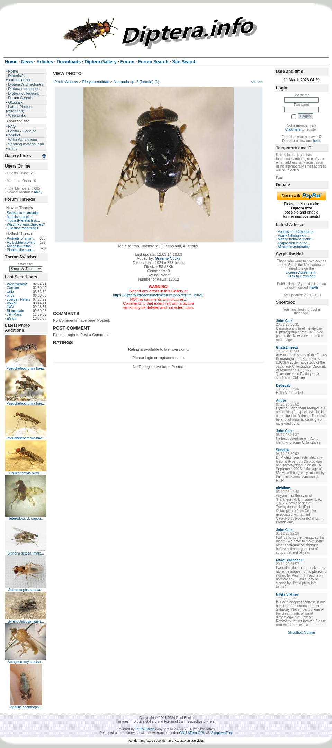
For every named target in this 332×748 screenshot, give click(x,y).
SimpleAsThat (222, 733)
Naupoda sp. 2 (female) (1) (136, 81)
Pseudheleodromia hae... (25, 368)
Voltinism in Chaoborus (295, 232)
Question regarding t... (24, 228)
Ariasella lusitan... (20, 246)
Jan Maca (14, 314)
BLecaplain (15, 311)
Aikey (38, 192)
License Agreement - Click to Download (301, 274)
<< (253, 81)
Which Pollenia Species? (26, 224)
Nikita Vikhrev (287, 594)
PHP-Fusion (145, 729)
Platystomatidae (95, 81)
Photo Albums (66, 81)
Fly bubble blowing (21, 242)
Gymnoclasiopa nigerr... (25, 621)
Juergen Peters (18, 299)
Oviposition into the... (294, 243)
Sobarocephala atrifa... (25, 590)
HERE (313, 288)
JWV (10, 307)
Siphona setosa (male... (25, 553)
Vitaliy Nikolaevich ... (294, 235)
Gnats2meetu (287, 347)
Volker (12, 303)
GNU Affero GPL (192, 733)
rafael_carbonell (289, 560)
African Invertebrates (293, 247)
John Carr (284, 321)
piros (11, 295)
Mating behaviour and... (296, 239)
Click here (292, 129)
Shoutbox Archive (301, 632)
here (316, 141)
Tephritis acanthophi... (25, 707)
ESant (11, 318)
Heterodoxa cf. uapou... (26, 518)
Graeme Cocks (167, 258)
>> (260, 81)
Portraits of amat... (21, 238)
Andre (281, 401)
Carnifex (13, 288)
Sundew (282, 450)
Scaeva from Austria (22, 213)
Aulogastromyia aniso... (26, 662)
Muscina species (20, 217)
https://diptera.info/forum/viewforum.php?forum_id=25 (158, 295)
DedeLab (283, 385)
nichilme (283, 488)
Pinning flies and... (21, 250)
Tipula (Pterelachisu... (23, 220)
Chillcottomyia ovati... (25, 473)
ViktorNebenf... (18, 284)
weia (10, 292)
